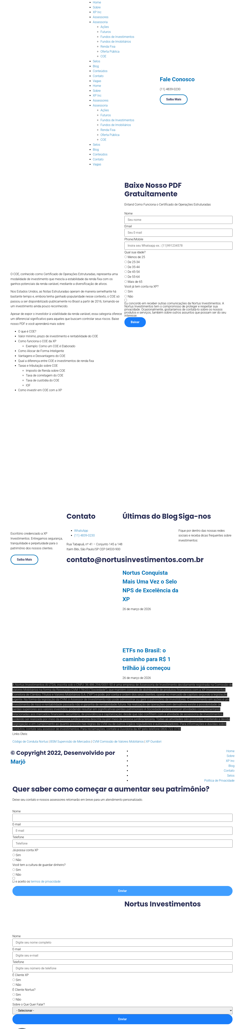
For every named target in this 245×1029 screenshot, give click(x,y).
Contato (98, 76)
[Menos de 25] (125, 257)
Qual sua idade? (135, 252)
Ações (104, 27)
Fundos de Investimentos (117, 37)
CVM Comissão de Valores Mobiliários (118, 741)
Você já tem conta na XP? (141, 286)
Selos (96, 61)
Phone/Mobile (133, 239)
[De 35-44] (125, 267)
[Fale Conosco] (164, 67)
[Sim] (125, 291)
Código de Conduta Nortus (30, 741)
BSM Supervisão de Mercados (70, 741)
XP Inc (97, 12)
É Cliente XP (20, 975)
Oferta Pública (109, 51)
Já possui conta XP (25, 850)
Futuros (105, 32)
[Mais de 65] (125, 281)
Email (128, 226)
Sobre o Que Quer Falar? (28, 1004)
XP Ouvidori (153, 741)
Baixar (135, 322)
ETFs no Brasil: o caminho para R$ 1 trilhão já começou (146, 659)
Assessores (100, 17)
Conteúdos (100, 71)
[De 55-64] (125, 276)
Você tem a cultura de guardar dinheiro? (39, 864)
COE (103, 56)
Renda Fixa (107, 46)
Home (97, 2)
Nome (128, 213)
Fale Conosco (177, 79)
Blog (96, 66)
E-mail (16, 824)
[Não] (125, 296)
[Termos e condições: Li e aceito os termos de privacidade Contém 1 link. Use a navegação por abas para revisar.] (36, 881)
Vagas (97, 81)
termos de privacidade (45, 881)
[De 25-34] (125, 262)
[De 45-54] (125, 271)
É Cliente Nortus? (23, 989)
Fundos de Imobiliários (115, 41)
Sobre (97, 7)
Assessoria (100, 22)
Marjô (18, 761)
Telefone (18, 837)
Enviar (122, 891)
